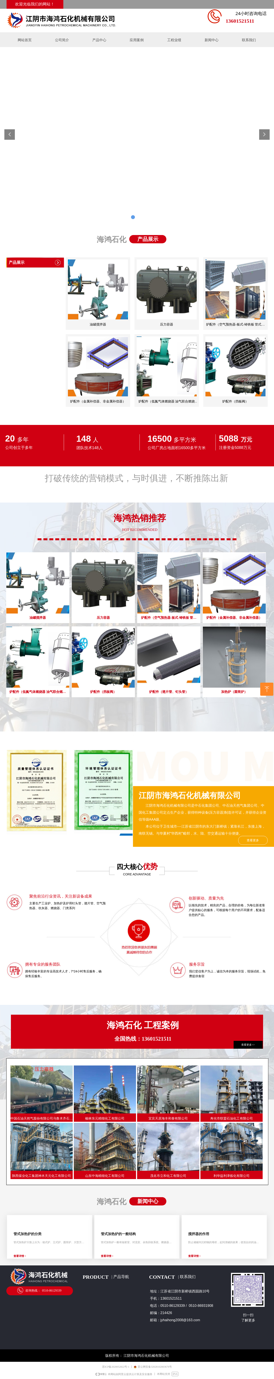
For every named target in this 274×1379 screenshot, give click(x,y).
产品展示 (16, 262)
